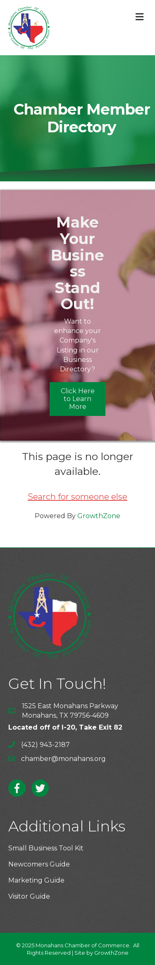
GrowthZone (98, 516)
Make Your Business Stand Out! (77, 263)
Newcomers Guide (39, 864)
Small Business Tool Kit (45, 848)
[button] (77, 399)
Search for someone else (77, 497)
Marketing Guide (36, 880)
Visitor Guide (29, 896)
